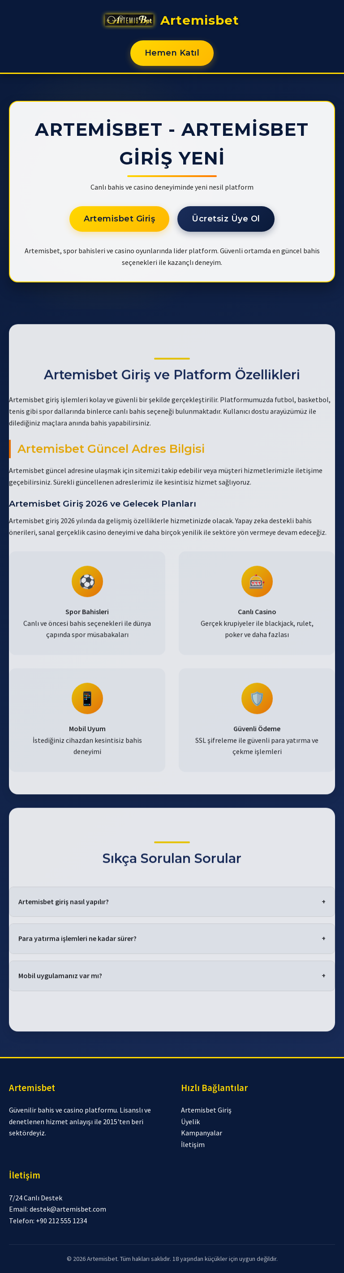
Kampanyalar (201, 1132)
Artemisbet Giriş (119, 219)
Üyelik (190, 1121)
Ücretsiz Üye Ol (226, 219)
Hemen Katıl (172, 53)
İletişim (193, 1144)
